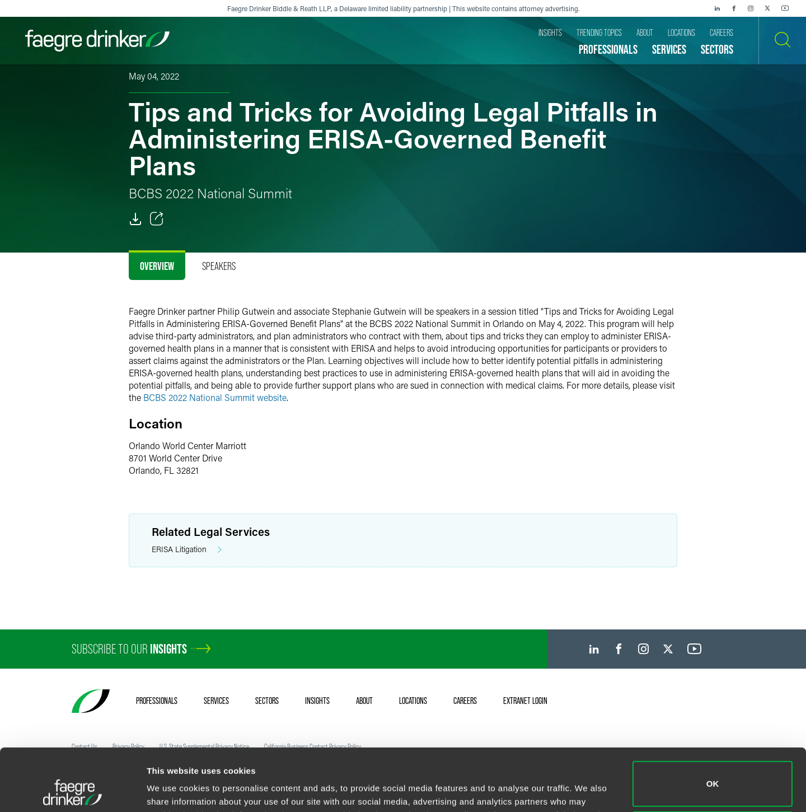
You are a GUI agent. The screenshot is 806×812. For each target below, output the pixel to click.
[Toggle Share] (156, 219)
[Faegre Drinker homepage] (97, 41)
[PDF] (135, 219)
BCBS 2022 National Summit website (215, 397)
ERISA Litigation (187, 550)
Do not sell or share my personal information (713, 775)
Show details (173, 787)
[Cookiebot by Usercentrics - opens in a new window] (72, 790)
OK (712, 725)
